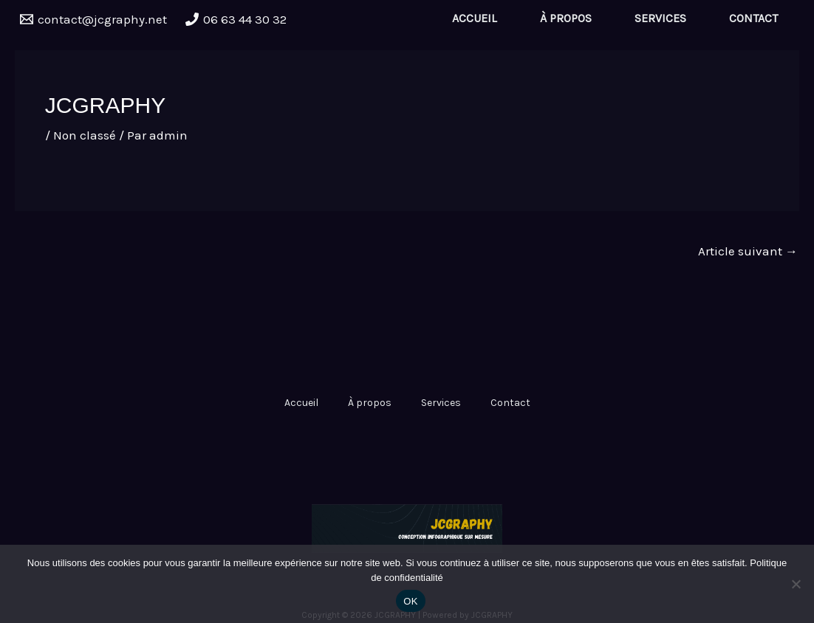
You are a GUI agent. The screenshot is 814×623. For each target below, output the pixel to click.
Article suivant (748, 251)
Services (660, 18)
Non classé (84, 135)
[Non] (795, 583)
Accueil (474, 18)
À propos (566, 18)
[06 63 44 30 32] (237, 19)
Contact (753, 18)
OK (410, 601)
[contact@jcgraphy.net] (93, 19)
